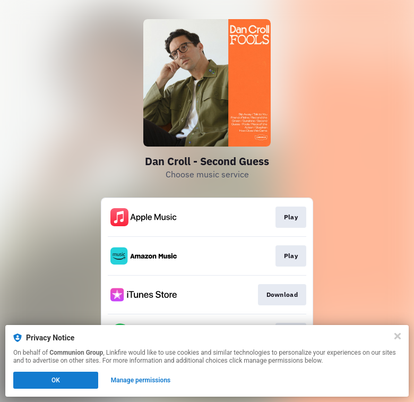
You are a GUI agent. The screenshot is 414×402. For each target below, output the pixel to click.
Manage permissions (141, 380)
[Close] (397, 336)
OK (55, 380)
